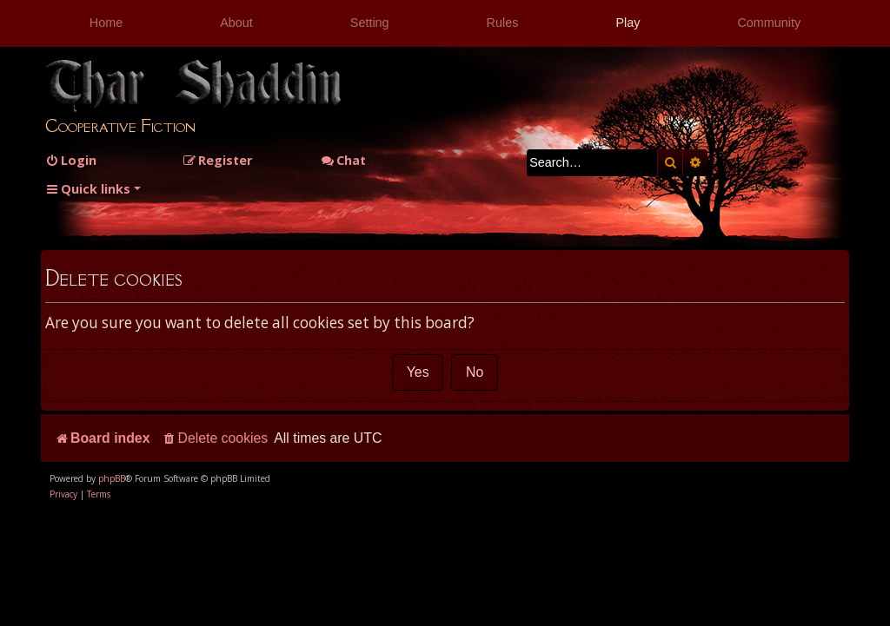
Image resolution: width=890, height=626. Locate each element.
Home (106, 23)
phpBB (111, 478)
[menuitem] (70, 160)
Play (627, 23)
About (236, 23)
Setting (369, 23)
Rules (503, 23)
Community (768, 23)
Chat (343, 160)
